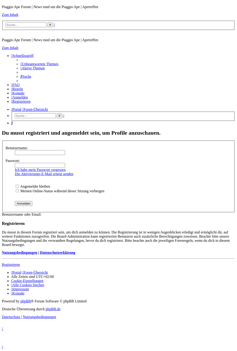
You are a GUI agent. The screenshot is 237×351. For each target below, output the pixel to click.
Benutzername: (17, 148)
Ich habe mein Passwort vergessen (40, 170)
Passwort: (13, 161)
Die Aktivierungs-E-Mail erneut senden (44, 174)
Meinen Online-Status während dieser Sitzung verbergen (60, 191)
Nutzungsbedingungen (19, 253)
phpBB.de (53, 309)
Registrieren (11, 265)
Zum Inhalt (10, 15)
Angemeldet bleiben (33, 186)
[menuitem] (39, 64)
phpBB (25, 301)
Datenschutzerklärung (57, 253)
